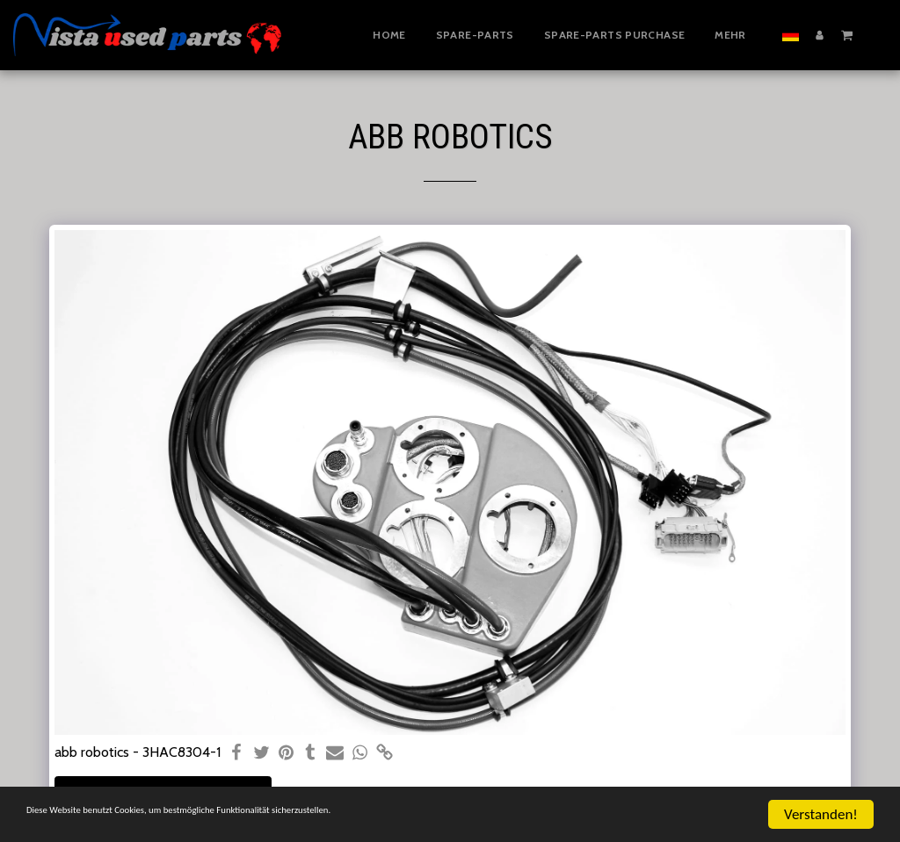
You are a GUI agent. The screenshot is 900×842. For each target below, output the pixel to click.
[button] (847, 34)
